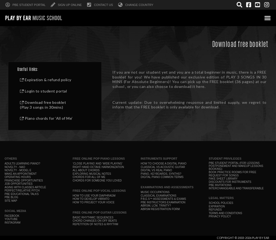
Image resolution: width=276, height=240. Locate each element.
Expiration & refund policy (45, 79)
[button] (268, 18)
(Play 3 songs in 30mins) (41, 107)
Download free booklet (43, 102)
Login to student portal (43, 91)
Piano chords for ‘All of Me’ (46, 118)
